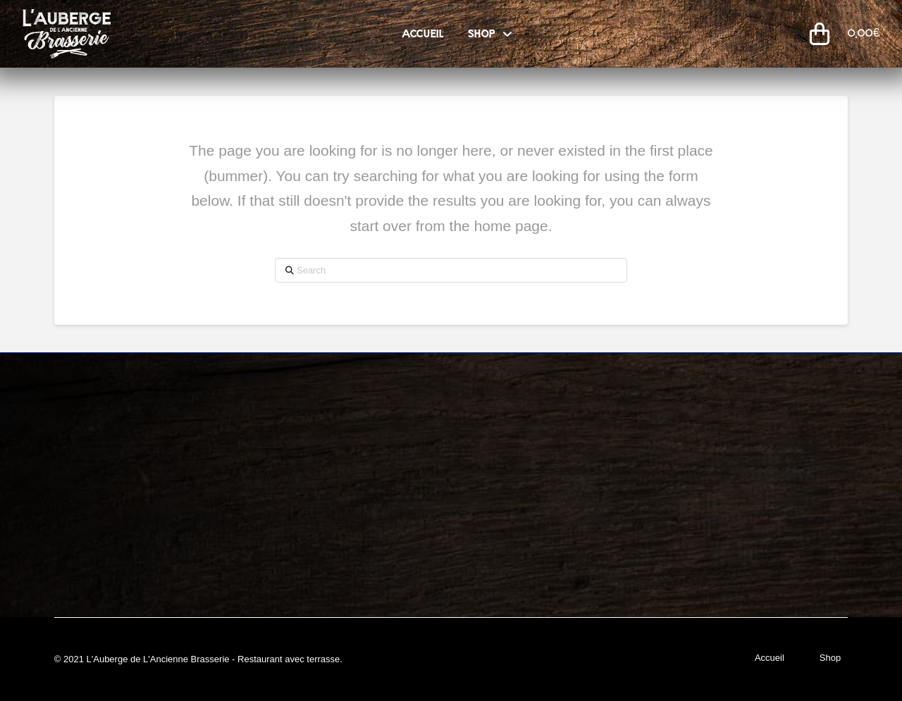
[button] (819, 34)
